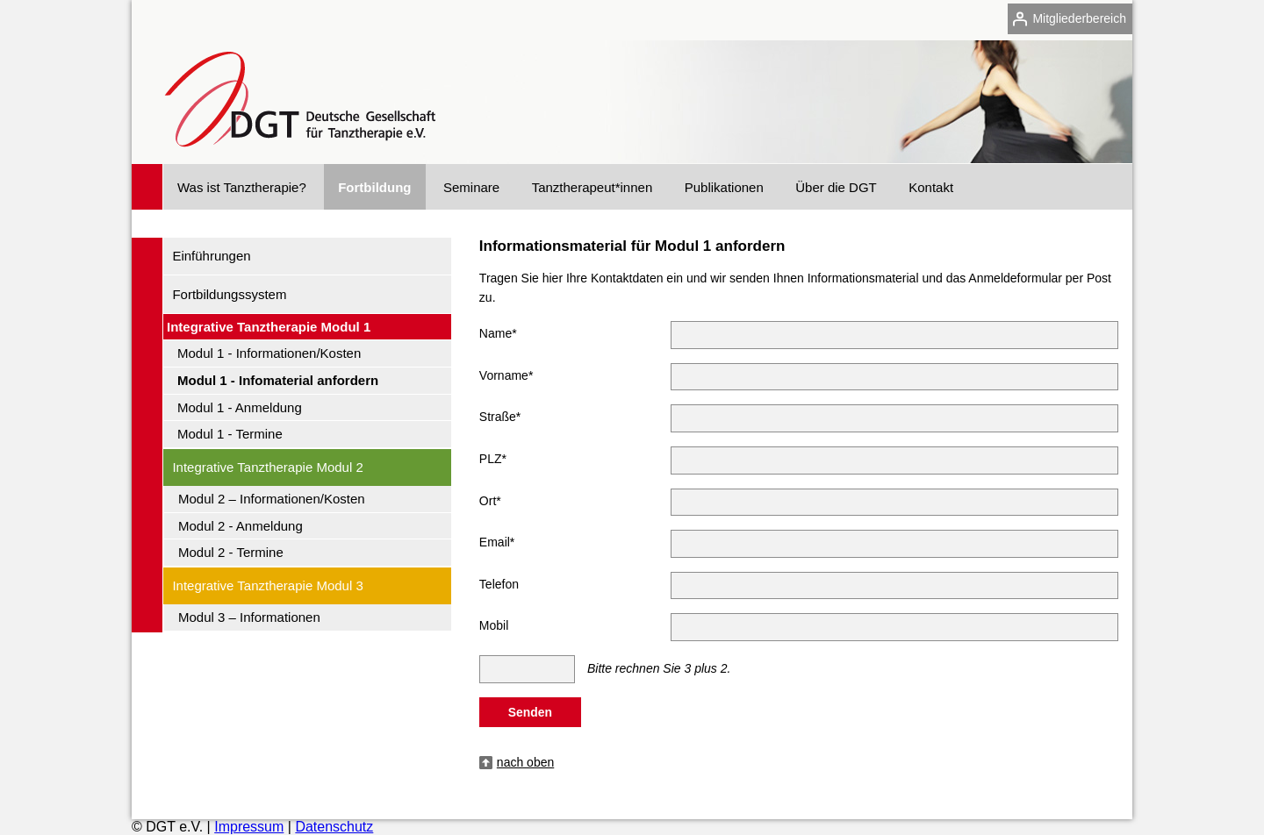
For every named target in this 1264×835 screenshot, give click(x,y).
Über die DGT (836, 187)
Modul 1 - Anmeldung (239, 407)
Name (498, 330)
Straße (500, 414)
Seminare (471, 187)
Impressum (249, 826)
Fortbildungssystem (229, 294)
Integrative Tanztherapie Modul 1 (268, 326)
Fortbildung (374, 187)
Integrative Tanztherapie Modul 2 (267, 467)
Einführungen (211, 255)
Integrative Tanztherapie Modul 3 (267, 585)
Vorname (506, 372)
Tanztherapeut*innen (592, 187)
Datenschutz (334, 826)
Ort (490, 498)
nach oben (525, 762)
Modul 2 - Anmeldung (240, 525)
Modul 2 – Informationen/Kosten (271, 498)
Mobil (493, 625)
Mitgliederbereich (1079, 18)
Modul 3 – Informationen (249, 617)
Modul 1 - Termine (230, 433)
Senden (530, 712)
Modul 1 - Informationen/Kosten (269, 353)
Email (496, 539)
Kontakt (930, 187)
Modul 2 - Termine (231, 552)
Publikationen (724, 187)
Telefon (499, 584)
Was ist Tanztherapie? (241, 187)
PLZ (492, 456)
